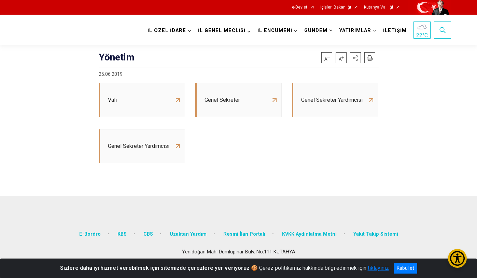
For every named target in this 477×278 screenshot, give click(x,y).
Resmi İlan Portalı (244, 234)
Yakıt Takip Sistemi (375, 234)
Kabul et (405, 268)
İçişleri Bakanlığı (335, 7)
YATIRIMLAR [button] (355, 30)
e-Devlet (299, 7)
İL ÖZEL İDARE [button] (167, 30)
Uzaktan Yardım (188, 234)
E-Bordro (90, 234)
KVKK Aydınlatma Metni (309, 234)
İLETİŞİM (395, 30)
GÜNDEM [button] (315, 30)
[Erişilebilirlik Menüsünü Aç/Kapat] (457, 258)
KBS (122, 234)
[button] (355, 57)
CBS (148, 234)
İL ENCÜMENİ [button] (274, 30)
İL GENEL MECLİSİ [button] (221, 30)
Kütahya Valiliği (378, 7)
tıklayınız (378, 268)
